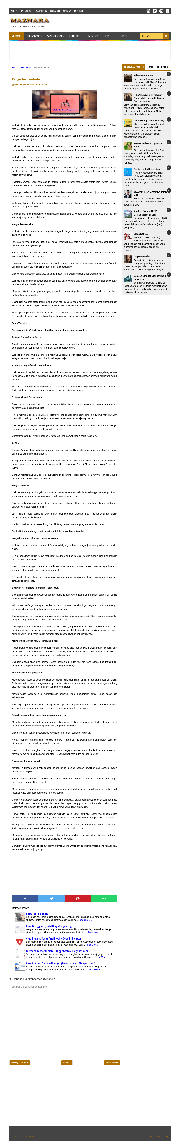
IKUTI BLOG (78, 11)
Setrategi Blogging (37, 914)
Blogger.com (163, 1136)
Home (16, 36)
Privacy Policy (40, 11)
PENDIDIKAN (76, 36)
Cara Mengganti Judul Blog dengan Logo (49, 926)
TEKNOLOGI (33, 36)
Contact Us (25, 11)
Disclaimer (55, 11)
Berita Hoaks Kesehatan (147, 169)
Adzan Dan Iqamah (144, 75)
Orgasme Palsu (142, 256)
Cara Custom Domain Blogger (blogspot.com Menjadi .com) (60, 963)
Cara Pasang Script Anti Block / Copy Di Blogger (53, 938)
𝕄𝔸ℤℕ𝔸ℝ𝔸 (29, 1136)
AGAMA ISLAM (54, 36)
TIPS (107, 36)
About (14, 11)
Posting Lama (112, 1063)
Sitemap (67, 11)
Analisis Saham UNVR (146, 211)
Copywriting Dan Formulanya (149, 120)
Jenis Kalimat (141, 234)
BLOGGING (94, 36)
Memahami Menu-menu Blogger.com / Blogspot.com (57, 951)
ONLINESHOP (122, 36)
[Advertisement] (112, 22)
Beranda (66, 1063)
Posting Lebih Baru (19, 1063)
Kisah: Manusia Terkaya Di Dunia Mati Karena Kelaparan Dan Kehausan (149, 98)
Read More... (85, 920)
